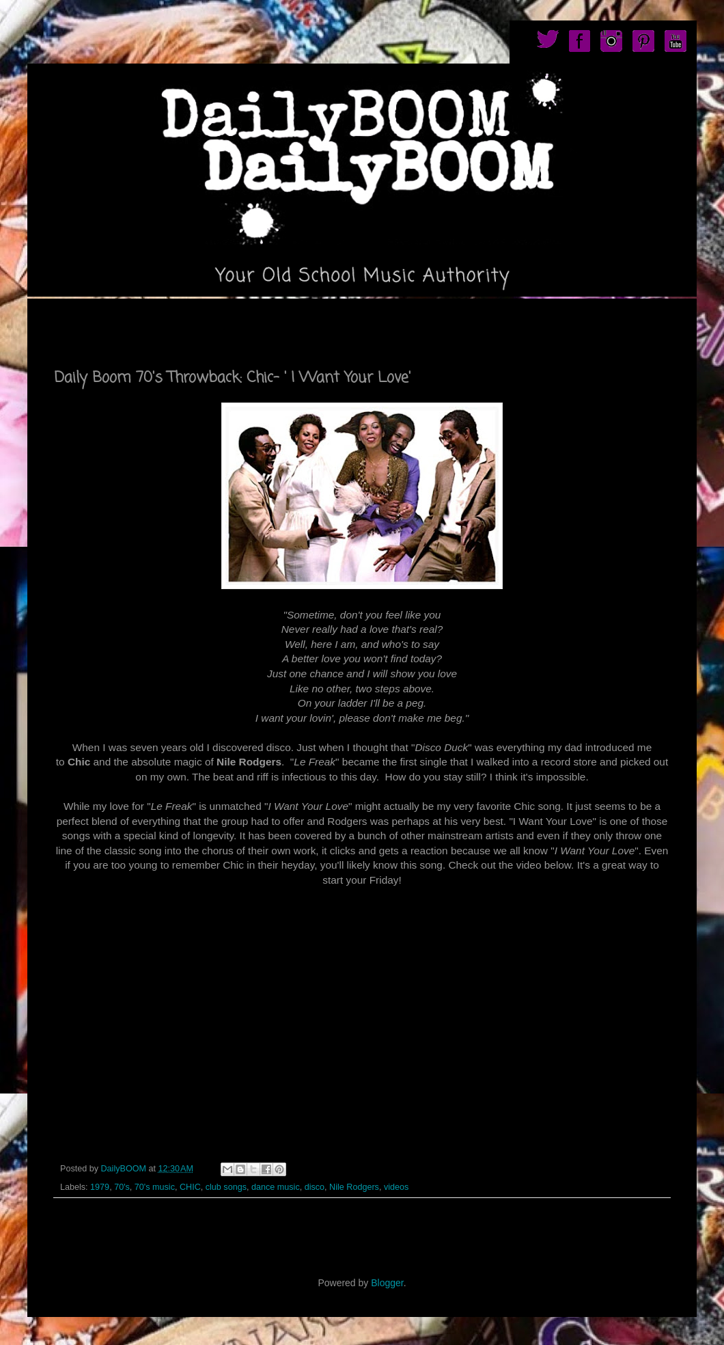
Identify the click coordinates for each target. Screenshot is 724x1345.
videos (396, 1187)
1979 (99, 1187)
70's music (155, 1187)
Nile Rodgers (354, 1187)
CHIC (190, 1187)
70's (122, 1187)
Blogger (387, 1282)
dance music (275, 1187)
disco (314, 1187)
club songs (226, 1187)
